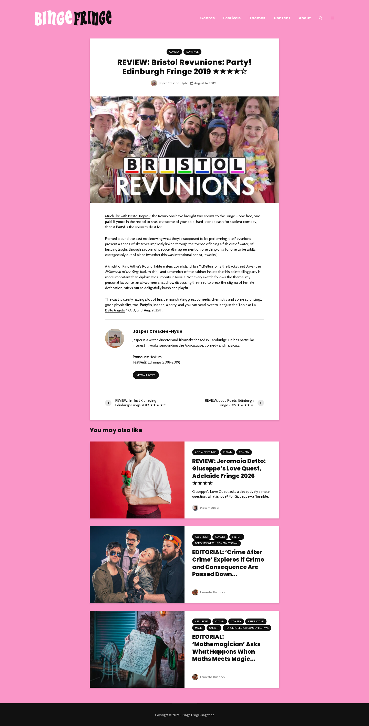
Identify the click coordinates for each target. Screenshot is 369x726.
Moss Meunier (205, 507)
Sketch (236, 536)
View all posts (146, 374)
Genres (207, 18)
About (305, 18)
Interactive (256, 621)
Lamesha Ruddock (209, 592)
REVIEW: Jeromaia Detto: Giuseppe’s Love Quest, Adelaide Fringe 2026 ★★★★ (229, 472)
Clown (227, 451)
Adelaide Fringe (205, 451)
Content (282, 18)
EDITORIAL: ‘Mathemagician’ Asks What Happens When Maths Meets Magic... (226, 647)
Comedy (174, 51)
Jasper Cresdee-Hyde (169, 83)
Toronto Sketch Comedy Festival (216, 542)
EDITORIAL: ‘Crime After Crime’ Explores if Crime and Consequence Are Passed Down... (228, 563)
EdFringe (192, 51)
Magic (198, 627)
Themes (257, 18)
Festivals (232, 18)
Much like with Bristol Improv (127, 216)
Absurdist (201, 536)
